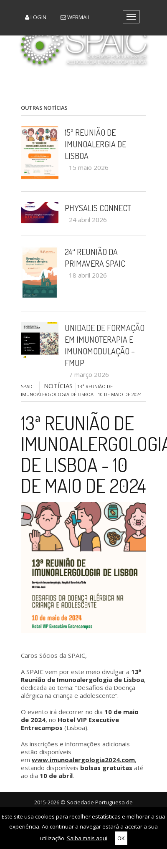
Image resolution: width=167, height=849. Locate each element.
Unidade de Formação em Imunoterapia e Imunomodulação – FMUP (104, 345)
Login (35, 17)
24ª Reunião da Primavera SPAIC (95, 257)
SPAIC (27, 386)
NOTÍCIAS (58, 386)
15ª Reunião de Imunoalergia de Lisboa (95, 144)
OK (121, 838)
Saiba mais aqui (87, 838)
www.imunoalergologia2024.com (83, 760)
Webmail (75, 17)
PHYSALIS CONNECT (98, 207)
